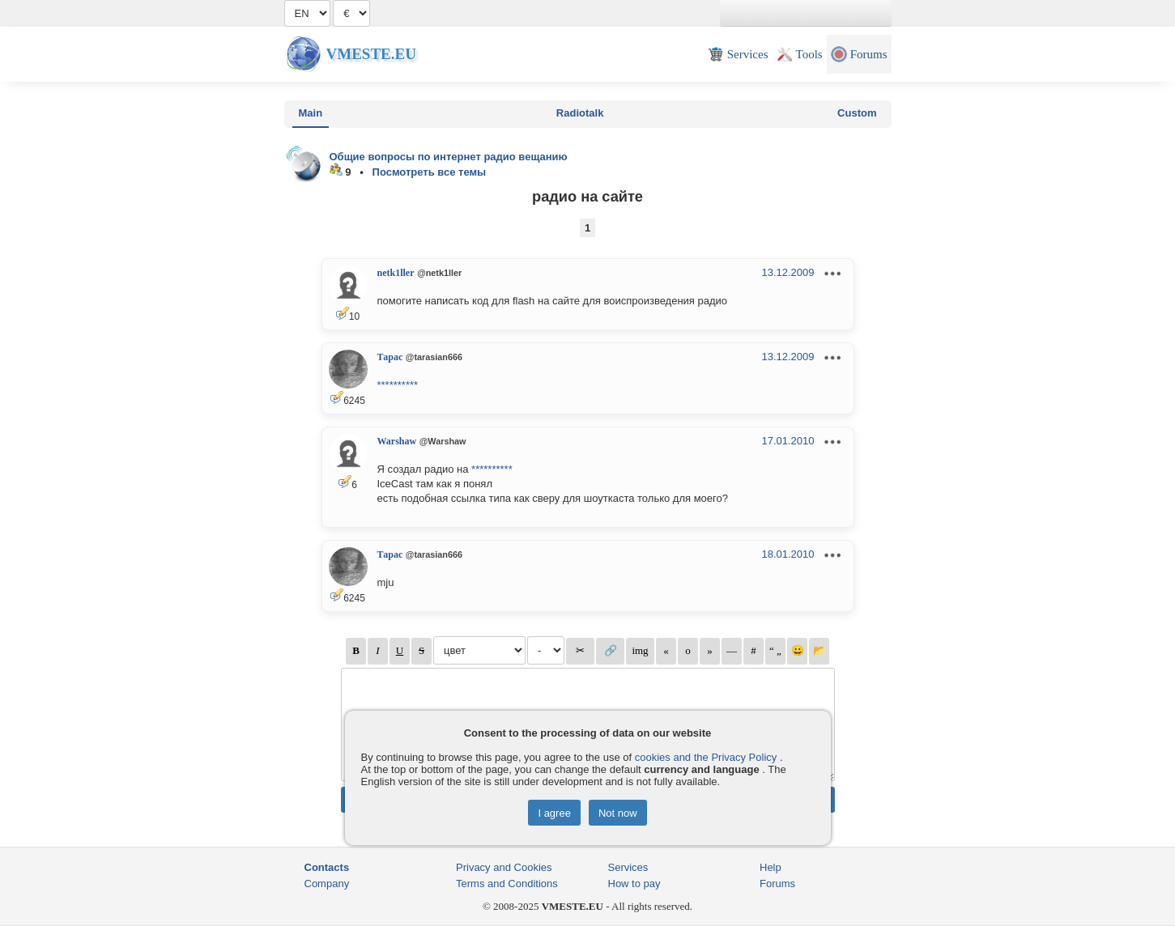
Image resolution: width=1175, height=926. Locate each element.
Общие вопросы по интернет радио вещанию (449, 157)
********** (398, 385)
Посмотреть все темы (430, 172)
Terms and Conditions (507, 883)
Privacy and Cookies (504, 867)
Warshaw (397, 441)
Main (311, 113)
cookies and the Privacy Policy (706, 757)
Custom (856, 113)
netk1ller (396, 272)
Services (628, 867)
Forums (777, 883)
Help (770, 867)
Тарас (390, 357)
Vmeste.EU (371, 53)
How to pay (634, 883)
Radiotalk (580, 113)
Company (327, 883)
